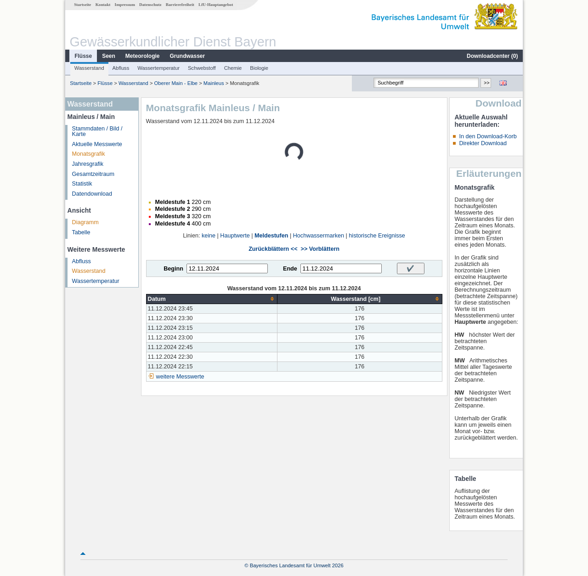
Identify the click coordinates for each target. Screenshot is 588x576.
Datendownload (92, 194)
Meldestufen (271, 235)
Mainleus (214, 83)
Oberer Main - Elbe (176, 83)
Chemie (233, 68)
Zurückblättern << (273, 249)
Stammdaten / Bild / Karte (97, 131)
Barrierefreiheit (180, 4)
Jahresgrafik (88, 164)
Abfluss (121, 68)
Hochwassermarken (318, 235)
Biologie (259, 68)
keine (208, 235)
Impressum (125, 4)
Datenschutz (150, 4)
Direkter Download (483, 143)
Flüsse (83, 56)
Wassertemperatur (158, 68)
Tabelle (81, 232)
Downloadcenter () (492, 56)
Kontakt (103, 4)
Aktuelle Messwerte (97, 144)
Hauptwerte (234, 235)
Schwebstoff (202, 68)
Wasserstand (89, 68)
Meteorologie (142, 56)
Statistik (82, 184)
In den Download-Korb (487, 136)
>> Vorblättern (320, 249)
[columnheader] (211, 299)
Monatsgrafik (88, 154)
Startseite (82, 4)
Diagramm (85, 222)
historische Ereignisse (377, 235)
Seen (108, 56)
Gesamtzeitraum (93, 174)
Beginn (173, 268)
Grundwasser (187, 56)
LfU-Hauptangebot (215, 4)
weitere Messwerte (180, 376)
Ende (290, 268)
